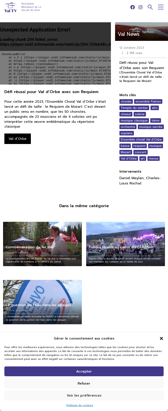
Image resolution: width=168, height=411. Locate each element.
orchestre (128, 127)
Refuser (84, 383)
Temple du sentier (134, 108)
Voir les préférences (84, 395)
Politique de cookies (79, 405)
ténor (156, 120)
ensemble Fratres (148, 101)
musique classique (134, 120)
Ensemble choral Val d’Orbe (141, 139)
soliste (140, 114)
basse (125, 146)
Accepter (84, 371)
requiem (139, 146)
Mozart (126, 152)
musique (155, 146)
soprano (127, 133)
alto (155, 108)
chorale (126, 101)
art (143, 158)
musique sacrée (151, 127)
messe (153, 158)
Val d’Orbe (129, 158)
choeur (126, 114)
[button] (161, 338)
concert (140, 152)
